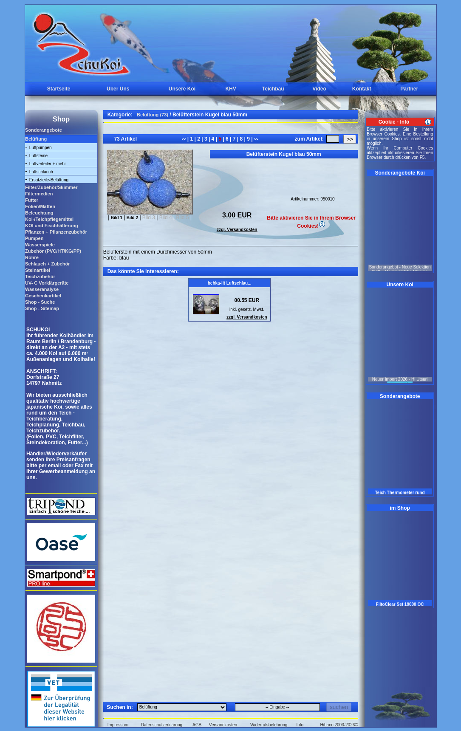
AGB (196, 725)
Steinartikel (37, 270)
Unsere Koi (182, 89)
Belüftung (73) (152, 114)
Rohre (32, 257)
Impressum (117, 725)
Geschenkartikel (43, 295)
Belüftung (36, 138)
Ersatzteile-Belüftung (48, 180)
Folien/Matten (40, 206)
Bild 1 (116, 217)
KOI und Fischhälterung (51, 225)
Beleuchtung (39, 212)
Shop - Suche (40, 302)
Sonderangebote (43, 130)
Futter (31, 200)
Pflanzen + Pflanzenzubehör (56, 231)
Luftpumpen (40, 147)
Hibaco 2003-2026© (339, 725)
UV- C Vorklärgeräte (47, 282)
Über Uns (118, 89)
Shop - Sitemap (42, 308)
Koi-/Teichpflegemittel (49, 219)
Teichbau (273, 89)
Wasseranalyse (42, 289)
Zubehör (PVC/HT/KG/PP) (53, 251)
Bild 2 (132, 217)
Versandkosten (223, 725)
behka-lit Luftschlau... (230, 283)
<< (184, 139)
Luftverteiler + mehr (47, 163)
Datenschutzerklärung (161, 725)
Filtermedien (39, 193)
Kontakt (361, 89)
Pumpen (34, 238)
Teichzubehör (40, 276)
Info (299, 725)
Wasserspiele (40, 244)
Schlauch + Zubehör (47, 263)
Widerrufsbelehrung (268, 725)
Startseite (59, 89)
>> (255, 139)
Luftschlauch (41, 171)
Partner (409, 89)
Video (319, 89)
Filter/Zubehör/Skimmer (51, 187)
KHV (230, 89)
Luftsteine (38, 155)
